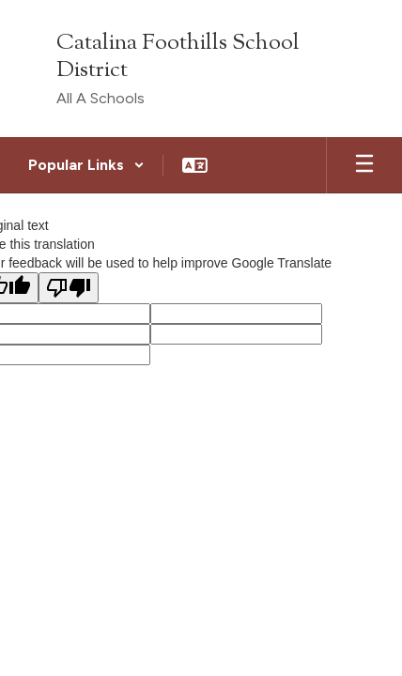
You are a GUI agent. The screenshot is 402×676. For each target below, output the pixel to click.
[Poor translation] (69, 287)
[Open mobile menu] (364, 165)
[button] (86, 165)
